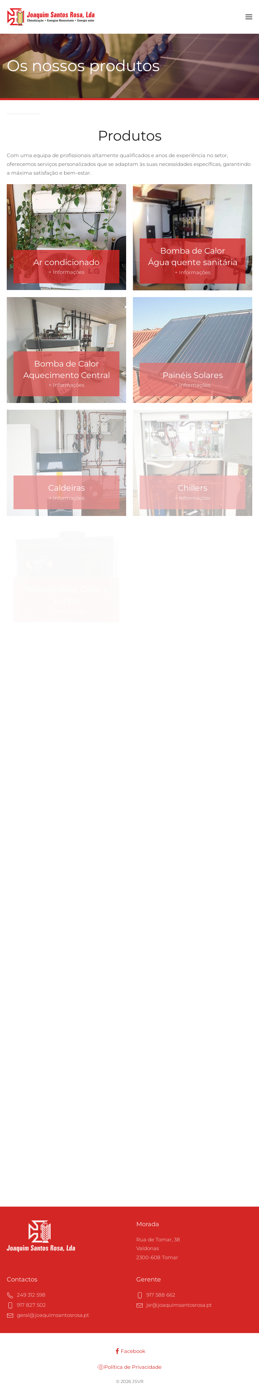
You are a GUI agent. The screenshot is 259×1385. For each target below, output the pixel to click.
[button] (249, 17)
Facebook (129, 1351)
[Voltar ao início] (51, 17)
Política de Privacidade (129, 1367)
